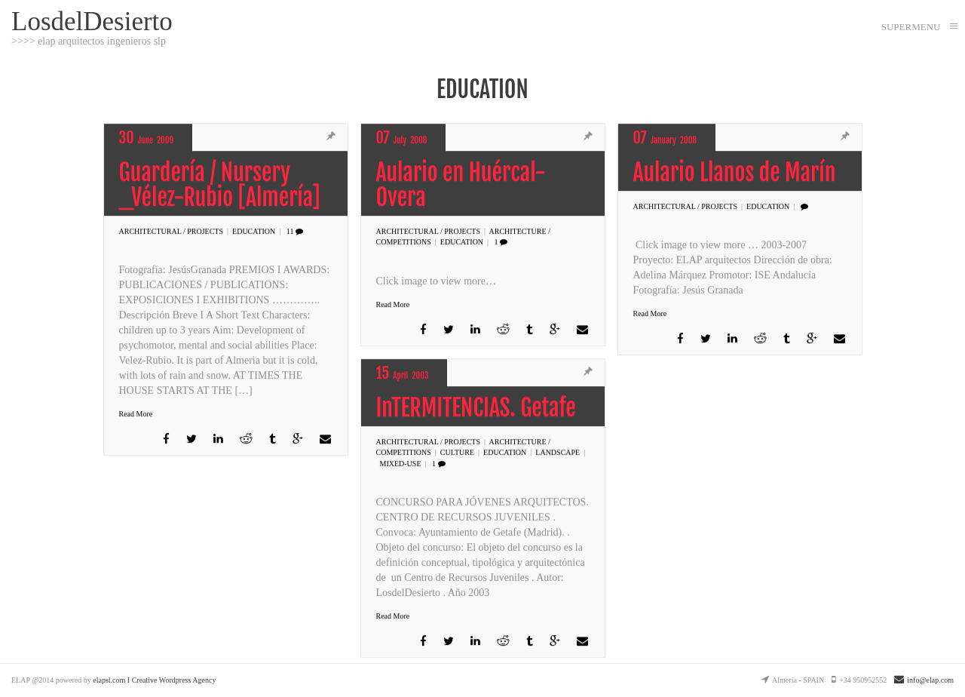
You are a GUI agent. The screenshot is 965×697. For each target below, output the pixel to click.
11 (294, 232)
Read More (136, 414)
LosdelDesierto (92, 21)
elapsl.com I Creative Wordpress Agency (154, 680)
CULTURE (457, 453)
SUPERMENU (911, 26)
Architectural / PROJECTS (171, 232)
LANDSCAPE (557, 453)
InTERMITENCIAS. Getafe (476, 408)
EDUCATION (253, 232)
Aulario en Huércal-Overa (461, 185)
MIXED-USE (400, 463)
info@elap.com (924, 680)
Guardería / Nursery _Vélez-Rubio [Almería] (219, 185)
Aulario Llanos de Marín (734, 173)
